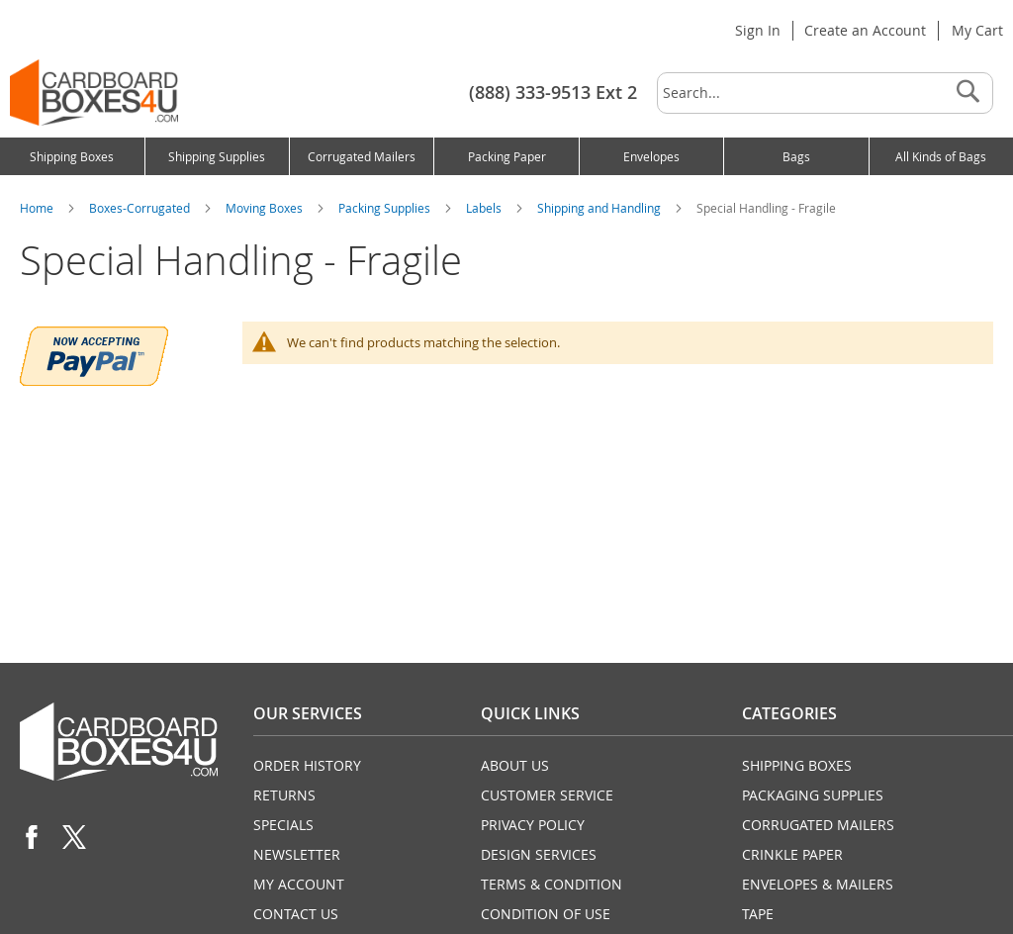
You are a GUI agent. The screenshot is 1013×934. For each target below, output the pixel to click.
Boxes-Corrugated (141, 208)
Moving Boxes (266, 208)
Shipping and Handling (600, 208)
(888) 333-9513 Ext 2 (553, 92)
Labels (485, 208)
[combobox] (825, 93)
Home (38, 208)
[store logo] (94, 92)
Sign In (758, 30)
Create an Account (865, 30)
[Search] (967, 93)
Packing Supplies (385, 208)
